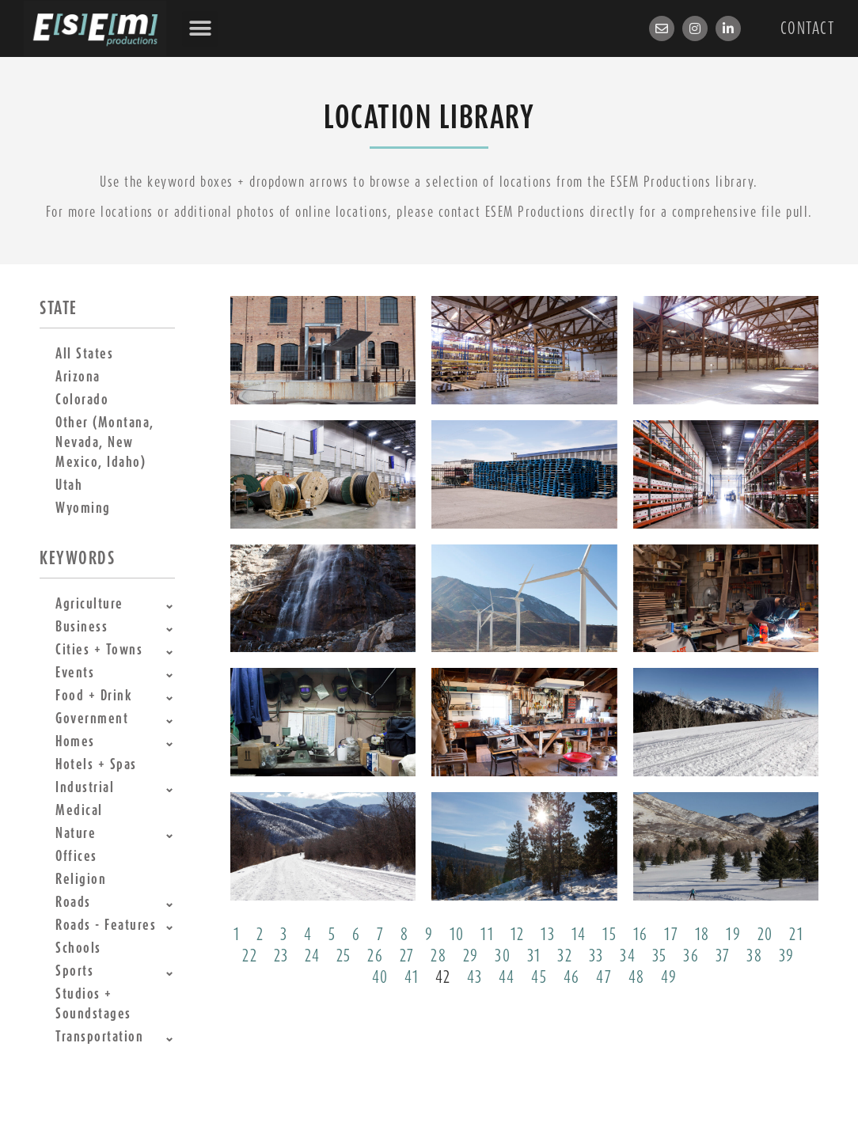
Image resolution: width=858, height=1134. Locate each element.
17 (671, 934)
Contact (807, 28)
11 (487, 934)
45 (539, 977)
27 (407, 955)
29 (471, 955)
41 (411, 977)
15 (609, 934)
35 (659, 955)
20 (765, 934)
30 (503, 955)
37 (723, 955)
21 (796, 934)
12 (518, 934)
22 (249, 955)
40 (380, 977)
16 (640, 934)
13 (548, 934)
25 (343, 955)
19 (733, 934)
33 (596, 955)
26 (375, 955)
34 (628, 955)
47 (604, 977)
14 (579, 934)
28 (438, 955)
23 (281, 955)
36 (691, 955)
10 (457, 934)
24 (312, 955)
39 (787, 955)
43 (474, 977)
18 (702, 934)
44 (507, 977)
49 (669, 977)
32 (564, 955)
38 (754, 955)
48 (636, 977)
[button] (200, 29)
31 (534, 955)
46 (572, 977)
